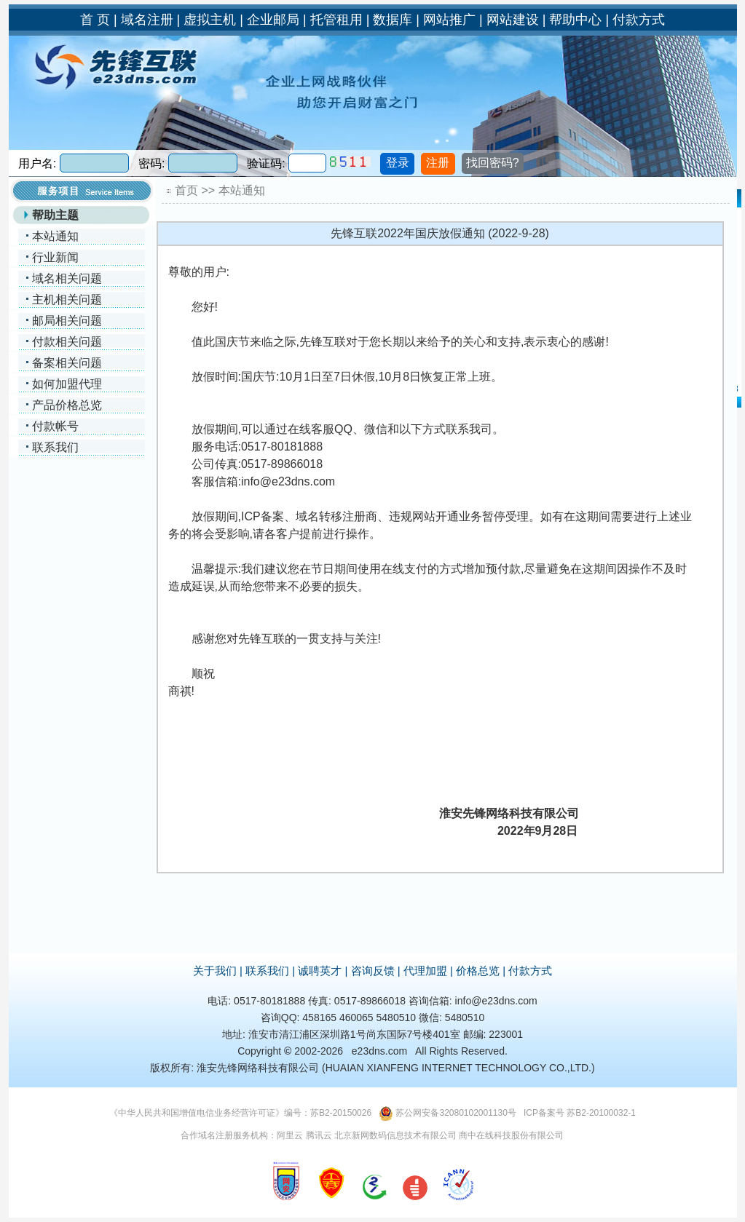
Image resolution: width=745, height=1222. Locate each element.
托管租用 (336, 19)
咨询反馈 (373, 970)
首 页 (95, 19)
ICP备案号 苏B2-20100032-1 (580, 1113)
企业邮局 (273, 19)
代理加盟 (425, 970)
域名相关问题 (67, 278)
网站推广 (449, 19)
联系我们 (55, 447)
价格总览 (478, 970)
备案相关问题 (67, 363)
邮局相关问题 (67, 320)
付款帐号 (55, 426)
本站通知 (55, 236)
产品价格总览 (67, 405)
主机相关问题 (67, 299)
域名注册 (147, 19)
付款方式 (638, 19)
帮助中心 (575, 19)
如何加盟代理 (67, 384)
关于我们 (215, 970)
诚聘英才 (320, 970)
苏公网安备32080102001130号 (455, 1113)
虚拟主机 (210, 19)
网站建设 (512, 19)
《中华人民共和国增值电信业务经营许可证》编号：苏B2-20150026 (240, 1113)
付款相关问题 (67, 342)
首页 (186, 190)
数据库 (392, 19)
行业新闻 (55, 257)
